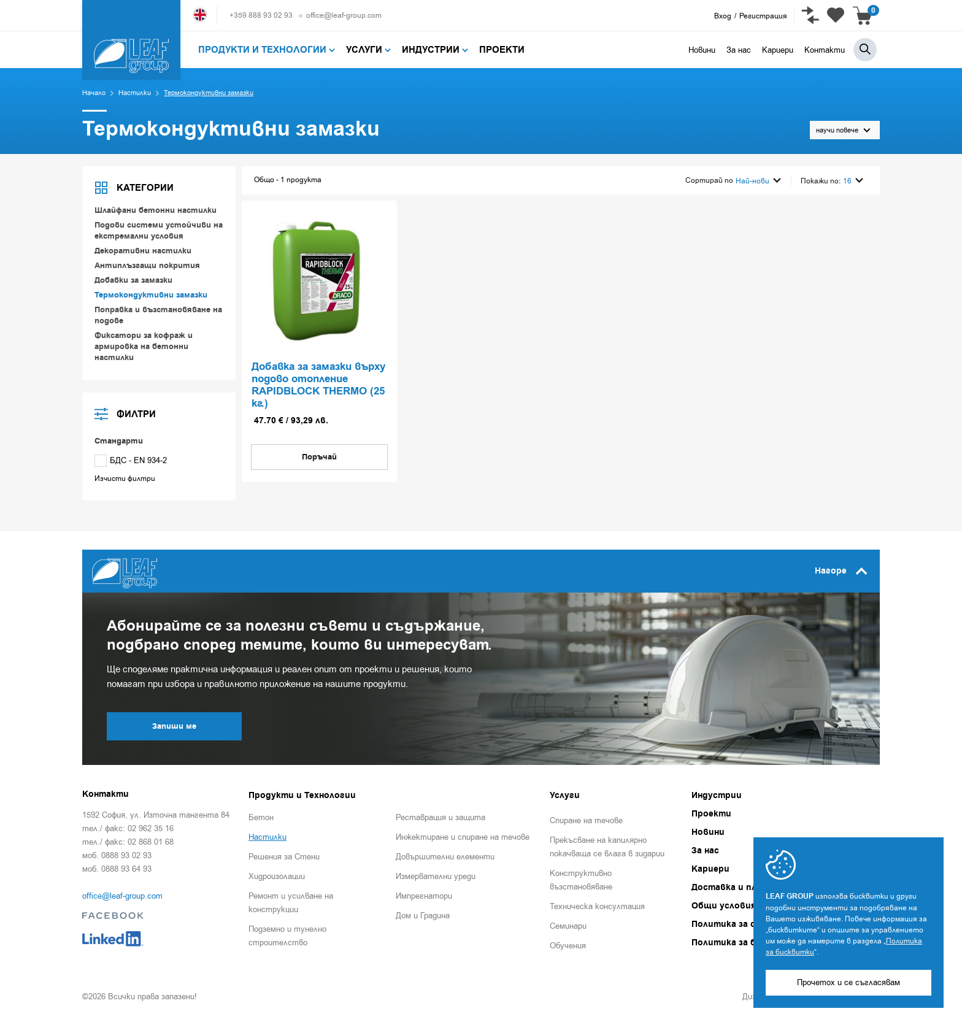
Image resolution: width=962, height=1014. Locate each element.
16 (853, 180)
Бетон (261, 817)
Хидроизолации (276, 876)
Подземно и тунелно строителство (287, 936)
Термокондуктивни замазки (150, 295)
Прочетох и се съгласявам (848, 982)
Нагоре (841, 571)
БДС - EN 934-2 (130, 460)
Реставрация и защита (440, 817)
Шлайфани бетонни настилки (155, 210)
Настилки (134, 93)
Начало (94, 93)
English (200, 15)
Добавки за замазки (133, 280)
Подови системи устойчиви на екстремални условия (158, 231)
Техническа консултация (597, 906)
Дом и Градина (423, 915)
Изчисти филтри (124, 478)
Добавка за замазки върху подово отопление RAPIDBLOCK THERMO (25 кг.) (318, 384)
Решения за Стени (284, 856)
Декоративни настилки (142, 250)
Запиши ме (174, 726)
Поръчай (319, 455)
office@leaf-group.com (344, 15)
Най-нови (758, 180)
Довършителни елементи (445, 856)
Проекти (711, 814)
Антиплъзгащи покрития (147, 265)
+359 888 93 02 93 (261, 15)
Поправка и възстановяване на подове (158, 315)
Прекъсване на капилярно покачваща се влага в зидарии (607, 847)
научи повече (843, 130)
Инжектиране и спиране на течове (462, 837)
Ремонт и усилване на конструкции (290, 903)
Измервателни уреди (435, 876)
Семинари (568, 926)
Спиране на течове (586, 820)
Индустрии (716, 795)
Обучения (568, 945)
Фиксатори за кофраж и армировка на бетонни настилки (143, 346)
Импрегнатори (424, 896)
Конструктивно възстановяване (581, 880)
